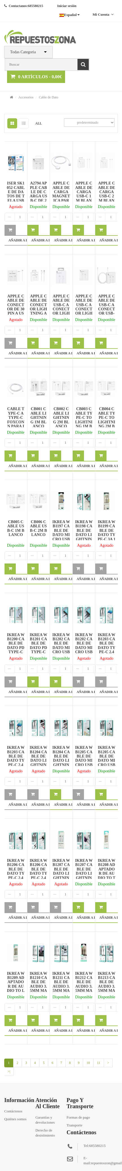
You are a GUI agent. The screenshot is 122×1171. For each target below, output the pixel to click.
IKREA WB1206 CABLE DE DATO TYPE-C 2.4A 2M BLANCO (16, 873)
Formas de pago (78, 1117)
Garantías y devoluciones (45, 1119)
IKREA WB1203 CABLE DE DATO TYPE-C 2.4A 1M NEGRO (16, 760)
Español (69, 15)
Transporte (74, 1125)
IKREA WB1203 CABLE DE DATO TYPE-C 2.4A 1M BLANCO (106, 648)
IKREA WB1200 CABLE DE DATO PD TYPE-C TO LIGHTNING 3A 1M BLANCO (16, 652)
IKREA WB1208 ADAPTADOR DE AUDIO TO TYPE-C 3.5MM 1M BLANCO (106, 875)
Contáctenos (13, 1111)
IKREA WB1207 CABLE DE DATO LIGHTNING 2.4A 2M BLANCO (61, 875)
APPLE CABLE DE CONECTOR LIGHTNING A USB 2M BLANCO (38, 309)
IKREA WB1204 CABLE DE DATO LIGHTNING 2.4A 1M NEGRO (61, 762)
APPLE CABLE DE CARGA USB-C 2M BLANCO (106, 194)
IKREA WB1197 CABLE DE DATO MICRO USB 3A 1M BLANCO (61, 535)
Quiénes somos (15, 1119)
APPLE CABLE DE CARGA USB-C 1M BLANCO (83, 194)
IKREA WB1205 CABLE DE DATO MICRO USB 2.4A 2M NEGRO (106, 760)
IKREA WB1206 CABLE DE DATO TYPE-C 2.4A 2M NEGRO (38, 873)
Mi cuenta (103, 14)
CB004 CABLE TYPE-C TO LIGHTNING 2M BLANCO (106, 420)
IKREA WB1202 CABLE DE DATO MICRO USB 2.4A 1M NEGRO (83, 648)
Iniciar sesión (66, 6)
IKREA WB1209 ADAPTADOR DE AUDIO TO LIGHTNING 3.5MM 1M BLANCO (16, 990)
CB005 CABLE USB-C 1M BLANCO (15, 528)
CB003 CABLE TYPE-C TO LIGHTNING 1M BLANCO (83, 420)
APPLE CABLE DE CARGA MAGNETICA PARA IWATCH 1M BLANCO (61, 198)
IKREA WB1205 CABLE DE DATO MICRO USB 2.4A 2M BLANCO (84, 760)
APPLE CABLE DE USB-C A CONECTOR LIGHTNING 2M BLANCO (83, 311)
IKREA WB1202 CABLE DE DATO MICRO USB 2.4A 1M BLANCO (61, 648)
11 (98, 1063)
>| (9, 1071)
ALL (38, 123)
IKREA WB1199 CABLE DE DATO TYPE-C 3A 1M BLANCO (107, 535)
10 (88, 1063)
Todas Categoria (23, 52)
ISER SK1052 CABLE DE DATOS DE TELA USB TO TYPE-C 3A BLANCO (16, 198)
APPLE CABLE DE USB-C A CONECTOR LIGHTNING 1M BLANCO (61, 311)
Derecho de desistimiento (45, 1132)
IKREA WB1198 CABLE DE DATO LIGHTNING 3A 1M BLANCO (83, 535)
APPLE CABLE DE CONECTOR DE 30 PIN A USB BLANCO (16, 309)
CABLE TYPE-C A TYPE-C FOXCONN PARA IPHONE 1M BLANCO (15, 424)
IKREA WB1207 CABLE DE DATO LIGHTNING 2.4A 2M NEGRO (83, 875)
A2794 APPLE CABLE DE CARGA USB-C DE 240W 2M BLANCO (38, 196)
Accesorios (25, 97)
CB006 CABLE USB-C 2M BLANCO (38, 528)
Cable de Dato (48, 97)
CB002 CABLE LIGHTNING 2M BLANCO (61, 417)
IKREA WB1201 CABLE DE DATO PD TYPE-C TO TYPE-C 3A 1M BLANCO (38, 650)
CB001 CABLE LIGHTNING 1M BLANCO (38, 417)
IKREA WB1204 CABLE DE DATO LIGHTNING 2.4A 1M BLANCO (38, 762)
